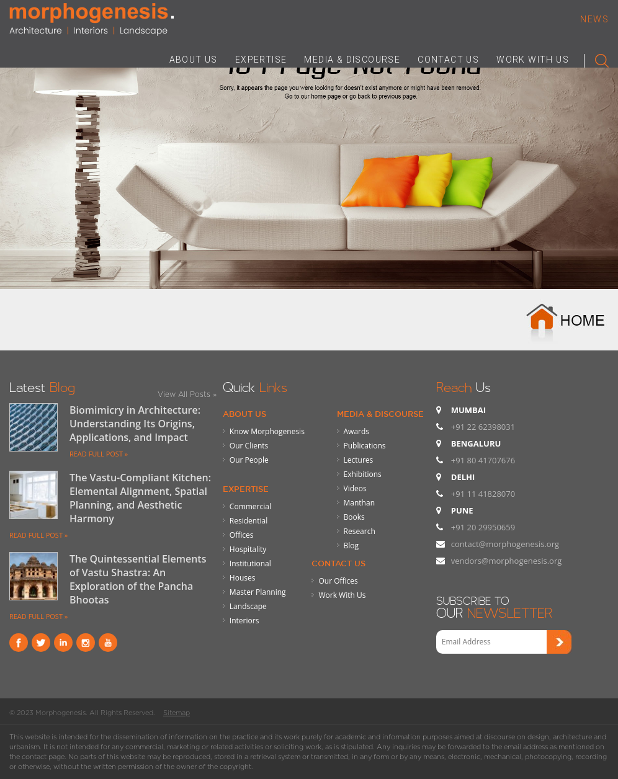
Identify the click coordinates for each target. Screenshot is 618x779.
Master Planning (258, 592)
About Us (244, 413)
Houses (243, 577)
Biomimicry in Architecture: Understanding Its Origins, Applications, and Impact (134, 423)
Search (596, 58)
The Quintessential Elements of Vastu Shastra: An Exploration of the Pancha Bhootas (138, 579)
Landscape (248, 606)
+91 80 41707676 (483, 460)
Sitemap (176, 712)
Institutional (250, 563)
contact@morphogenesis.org (505, 544)
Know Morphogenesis (267, 431)
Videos (355, 488)
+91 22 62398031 (483, 426)
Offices (242, 535)
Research (359, 531)
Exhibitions (363, 474)
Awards (357, 431)
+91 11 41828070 (483, 493)
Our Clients (249, 445)
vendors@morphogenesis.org (506, 560)
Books (354, 517)
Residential (248, 520)
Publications (365, 445)
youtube (108, 642)
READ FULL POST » (98, 453)
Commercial (250, 506)
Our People (249, 460)
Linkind (63, 642)
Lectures (359, 460)
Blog (351, 545)
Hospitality (248, 549)
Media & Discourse (380, 413)
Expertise (246, 488)
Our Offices (337, 581)
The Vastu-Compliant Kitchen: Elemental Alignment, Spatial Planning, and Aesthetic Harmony (140, 498)
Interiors (244, 620)
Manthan (359, 502)
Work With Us (341, 595)
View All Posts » (187, 394)
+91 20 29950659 (483, 527)
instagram (85, 642)
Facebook (18, 642)
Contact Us (338, 563)
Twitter (41, 642)
